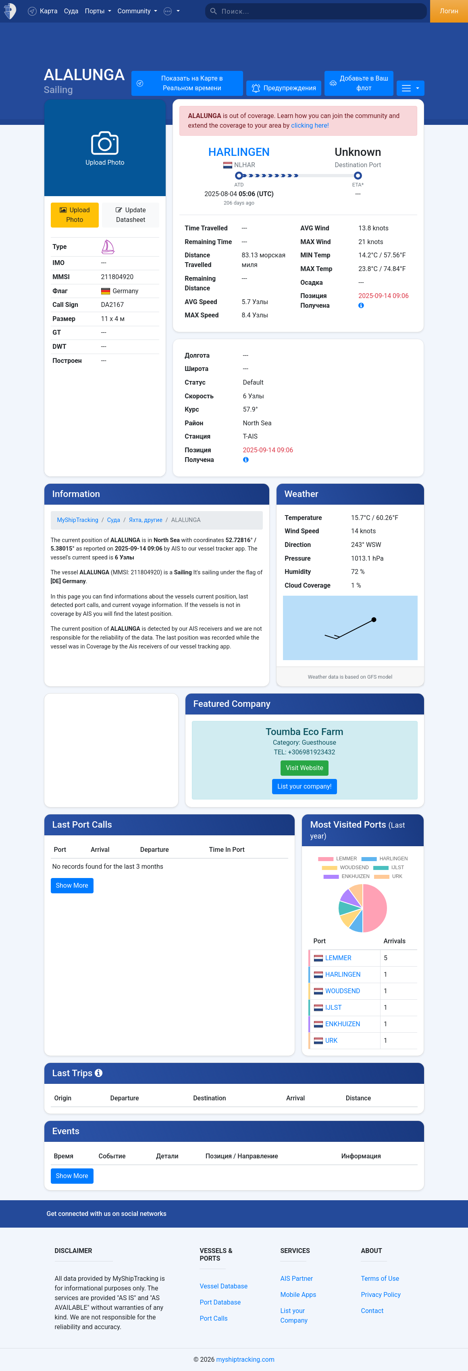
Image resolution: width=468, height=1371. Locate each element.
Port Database (220, 1302)
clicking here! (310, 125)
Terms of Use (380, 1278)
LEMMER (333, 958)
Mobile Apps (298, 1295)
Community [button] (135, 11)
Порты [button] (95, 11)
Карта (43, 11)
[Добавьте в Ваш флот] (358, 83)
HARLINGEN (239, 152)
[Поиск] (324, 11)
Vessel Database (224, 1286)
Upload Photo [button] (75, 215)
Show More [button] (72, 885)
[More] (410, 88)
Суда (71, 11)
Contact (372, 1311)
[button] (171, 11)
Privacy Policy (381, 1295)
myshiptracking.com (245, 1359)
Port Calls (213, 1318)
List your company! (304, 786)
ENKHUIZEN (337, 1024)
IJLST (328, 1008)
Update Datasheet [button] (131, 215)
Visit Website (304, 768)
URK (325, 1041)
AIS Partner (296, 1278)
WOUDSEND (337, 991)
